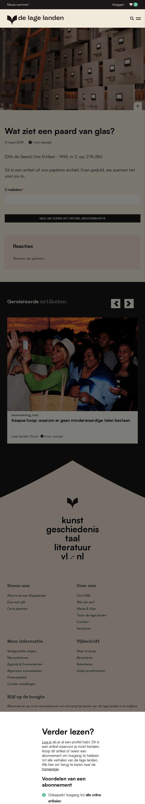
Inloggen (118, 5)
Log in (46, 742)
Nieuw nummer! (18, 5)
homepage (50, 769)
